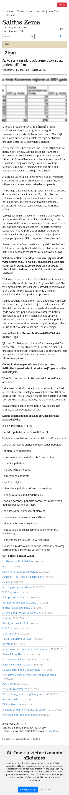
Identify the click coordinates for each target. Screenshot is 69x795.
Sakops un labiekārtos (15, 597)
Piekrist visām (28, 789)
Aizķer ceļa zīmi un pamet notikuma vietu (26, 649)
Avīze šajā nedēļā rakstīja (17, 664)
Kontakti (40, 11)
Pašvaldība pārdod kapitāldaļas (20, 714)
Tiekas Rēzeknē (11, 704)
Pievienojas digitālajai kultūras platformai (26, 709)
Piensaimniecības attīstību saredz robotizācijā (29, 675)
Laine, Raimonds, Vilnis (14, 31)
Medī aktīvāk (9, 633)
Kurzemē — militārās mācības (19, 659)
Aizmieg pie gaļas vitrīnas (17, 587)
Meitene (7, 618)
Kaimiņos (7, 644)
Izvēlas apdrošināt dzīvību (17, 561)
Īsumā (6, 566)
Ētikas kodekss (24, 11)
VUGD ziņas (9, 592)
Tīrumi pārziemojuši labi (16, 638)
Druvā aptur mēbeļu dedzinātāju (21, 669)
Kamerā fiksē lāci (12, 654)
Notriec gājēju (10, 699)
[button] (62, 36)
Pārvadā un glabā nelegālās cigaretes (24, 694)
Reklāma (10, 14)
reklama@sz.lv (52, 730)
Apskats (7, 582)
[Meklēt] (16, 36)
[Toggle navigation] (6, 44)
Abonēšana (54, 11)
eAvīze (62, 4)
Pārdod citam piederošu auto (19, 602)
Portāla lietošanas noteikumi (15, 738)
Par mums (7, 11)
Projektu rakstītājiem (14, 689)
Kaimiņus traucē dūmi (15, 623)
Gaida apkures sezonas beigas (20, 571)
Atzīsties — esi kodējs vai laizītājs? (22, 576)
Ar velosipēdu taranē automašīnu (21, 613)
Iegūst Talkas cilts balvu (16, 607)
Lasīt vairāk (45, 789)
